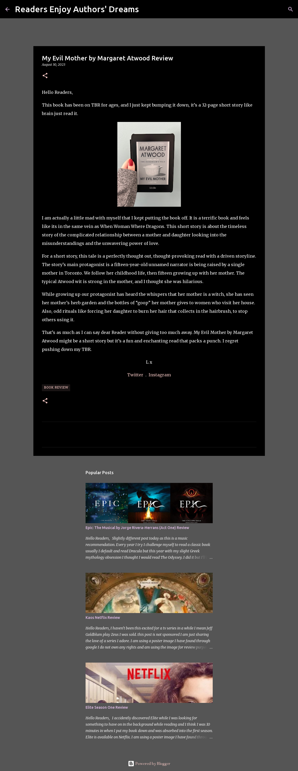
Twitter (135, 374)
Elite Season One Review (107, 707)
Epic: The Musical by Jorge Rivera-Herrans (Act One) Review (137, 528)
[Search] (146, 9)
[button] (45, 76)
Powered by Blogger (149, 763)
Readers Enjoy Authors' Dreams (77, 9)
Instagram (160, 374)
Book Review (56, 387)
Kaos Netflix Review (103, 617)
